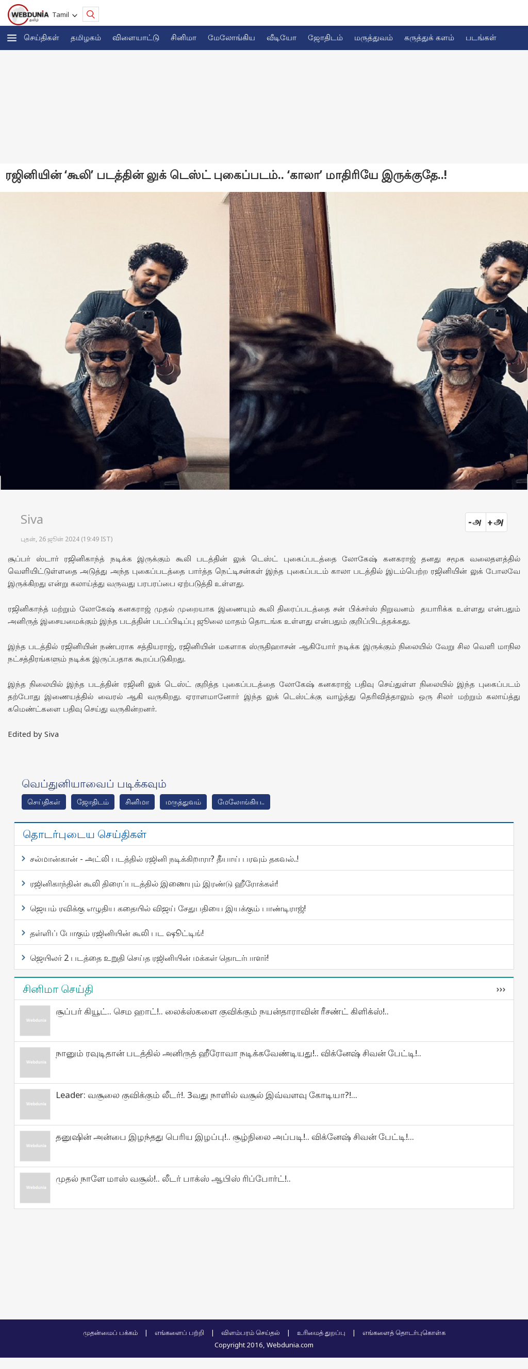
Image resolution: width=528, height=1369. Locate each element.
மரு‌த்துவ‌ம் (183, 802)
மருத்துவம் (373, 37)
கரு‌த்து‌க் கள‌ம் (429, 37)
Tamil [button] (62, 14)
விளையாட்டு (135, 37)
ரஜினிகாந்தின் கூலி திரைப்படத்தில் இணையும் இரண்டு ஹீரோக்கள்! (154, 883)
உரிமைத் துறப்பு (321, 1332)
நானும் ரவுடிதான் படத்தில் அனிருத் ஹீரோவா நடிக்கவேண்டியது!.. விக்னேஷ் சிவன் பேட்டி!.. (238, 1053)
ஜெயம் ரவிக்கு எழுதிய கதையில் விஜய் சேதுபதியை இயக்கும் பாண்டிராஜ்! (168, 908)
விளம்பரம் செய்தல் (250, 1332)
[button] (12, 38)
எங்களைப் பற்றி (179, 1332)
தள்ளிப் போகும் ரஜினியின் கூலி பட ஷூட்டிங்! (117, 933)
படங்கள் (481, 37)
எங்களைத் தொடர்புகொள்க (404, 1332)
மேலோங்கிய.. (241, 802)
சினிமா (183, 37)
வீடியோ (281, 37)
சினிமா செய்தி (58, 988)
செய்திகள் (41, 37)
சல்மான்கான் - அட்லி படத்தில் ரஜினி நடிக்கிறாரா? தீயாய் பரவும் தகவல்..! (164, 858)
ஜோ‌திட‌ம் (325, 37)
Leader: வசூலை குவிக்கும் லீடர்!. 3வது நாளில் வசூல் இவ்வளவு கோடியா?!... (206, 1095)
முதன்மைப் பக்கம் (110, 1332)
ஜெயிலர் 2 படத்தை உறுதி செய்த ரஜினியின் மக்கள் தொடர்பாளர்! (149, 957)
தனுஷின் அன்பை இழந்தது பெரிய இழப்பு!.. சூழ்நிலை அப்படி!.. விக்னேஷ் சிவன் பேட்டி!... (235, 1136)
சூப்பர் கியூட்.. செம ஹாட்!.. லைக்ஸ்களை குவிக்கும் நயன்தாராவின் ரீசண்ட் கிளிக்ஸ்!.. (222, 1011)
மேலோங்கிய (231, 37)
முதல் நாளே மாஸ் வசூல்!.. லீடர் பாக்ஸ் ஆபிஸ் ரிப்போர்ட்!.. (173, 1178)
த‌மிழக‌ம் (86, 37)
